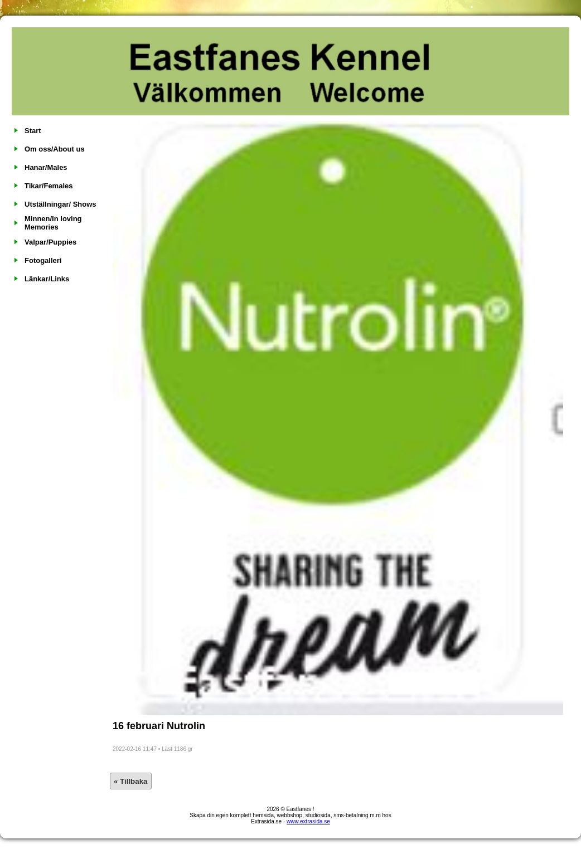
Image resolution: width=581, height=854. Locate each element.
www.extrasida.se (308, 821)
